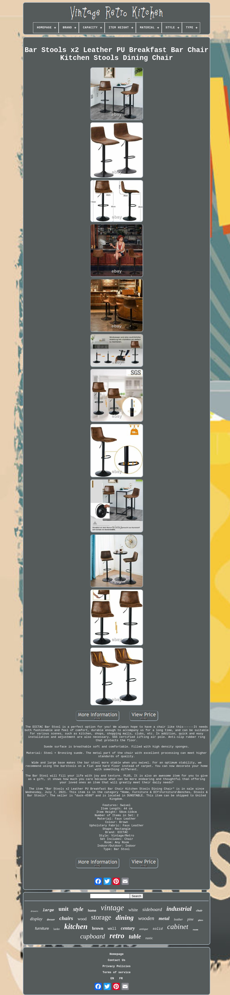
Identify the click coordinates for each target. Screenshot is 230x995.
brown (97, 928)
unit (64, 909)
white (133, 909)
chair (199, 910)
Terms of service (117, 972)
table (135, 936)
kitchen (76, 926)
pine (190, 919)
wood (81, 919)
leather (178, 919)
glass (200, 920)
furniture (42, 928)
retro (116, 936)
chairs (66, 918)
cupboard (92, 936)
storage (101, 917)
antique (143, 929)
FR (121, 978)
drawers (34, 911)
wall (112, 929)
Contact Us (116, 960)
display (36, 918)
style (78, 909)
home (92, 910)
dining (125, 917)
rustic (149, 938)
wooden (146, 918)
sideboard (152, 909)
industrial (179, 908)
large (48, 910)
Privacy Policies (117, 966)
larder (56, 929)
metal (164, 918)
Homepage (117, 954)
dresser (51, 919)
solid (158, 929)
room (195, 929)
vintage (112, 907)
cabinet (177, 926)
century (128, 928)
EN (112, 978)
